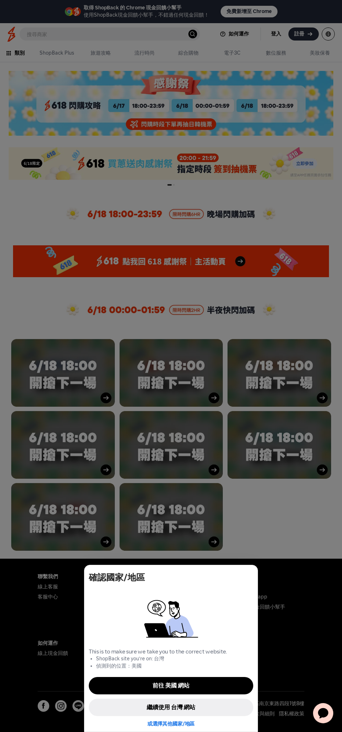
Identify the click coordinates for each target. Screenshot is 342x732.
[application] (323, 713)
